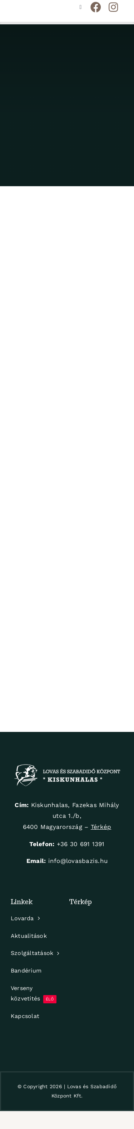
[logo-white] (67, 767)
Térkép (101, 826)
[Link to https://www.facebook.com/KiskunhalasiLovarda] (95, 7)
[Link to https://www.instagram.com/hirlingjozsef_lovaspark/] (113, 7)
